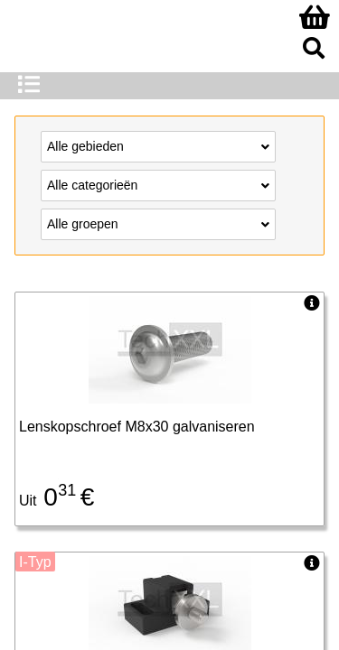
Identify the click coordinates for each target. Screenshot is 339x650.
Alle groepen (158, 223)
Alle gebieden (158, 145)
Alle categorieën (158, 184)
